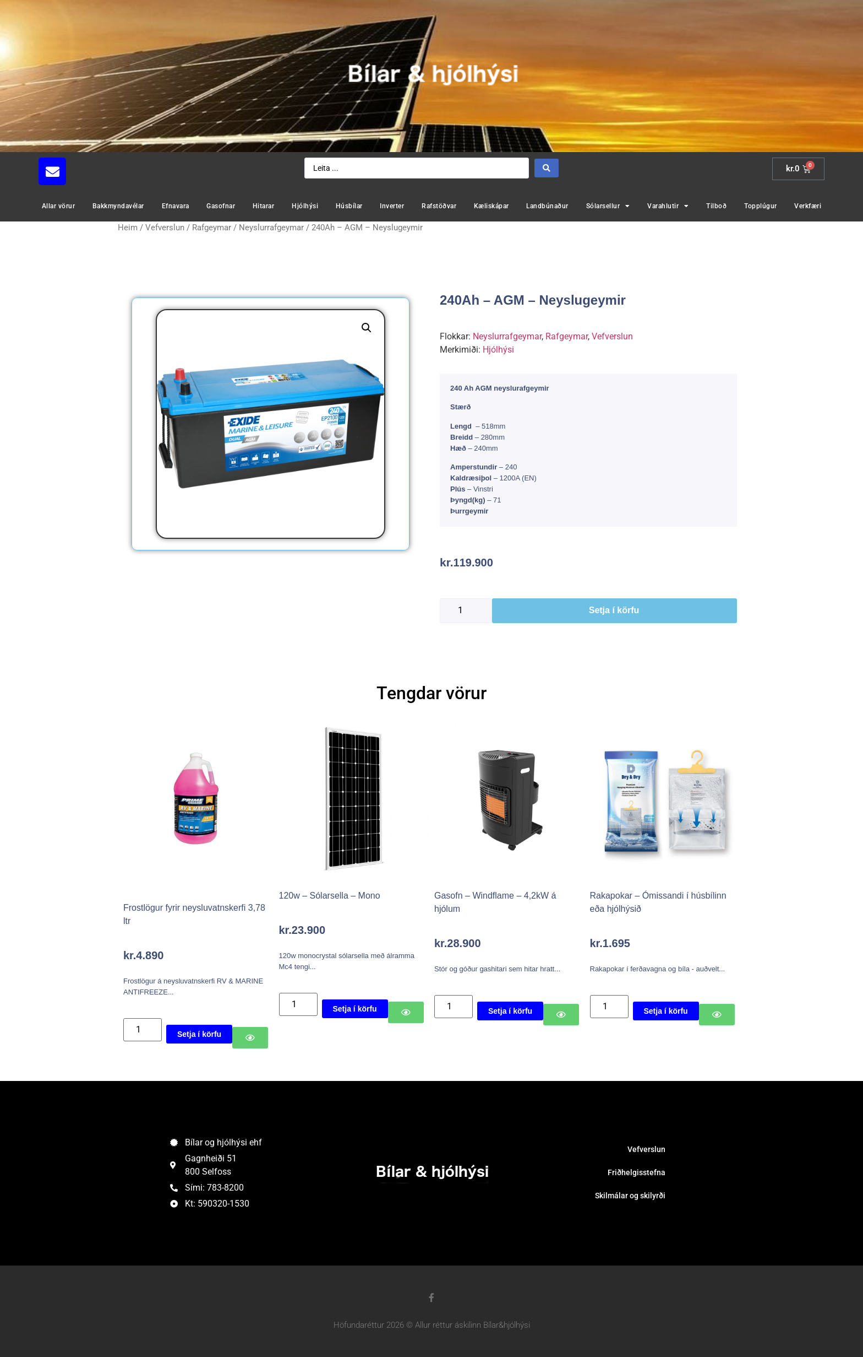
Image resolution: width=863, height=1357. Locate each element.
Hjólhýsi (305, 206)
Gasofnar (220, 206)
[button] (366, 328)
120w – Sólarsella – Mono (329, 895)
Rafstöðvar (439, 206)
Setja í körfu (614, 610)
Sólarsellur (608, 206)
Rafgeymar (211, 228)
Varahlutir (668, 206)
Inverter (392, 206)
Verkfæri (807, 206)
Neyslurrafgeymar (271, 228)
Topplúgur (760, 206)
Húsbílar (349, 206)
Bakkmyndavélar (118, 206)
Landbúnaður (547, 206)
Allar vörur (58, 206)
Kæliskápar (491, 206)
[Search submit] (546, 168)
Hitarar (264, 206)
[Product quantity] (466, 610)
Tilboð (716, 206)
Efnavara (175, 206)
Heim (128, 228)
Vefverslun (164, 228)
